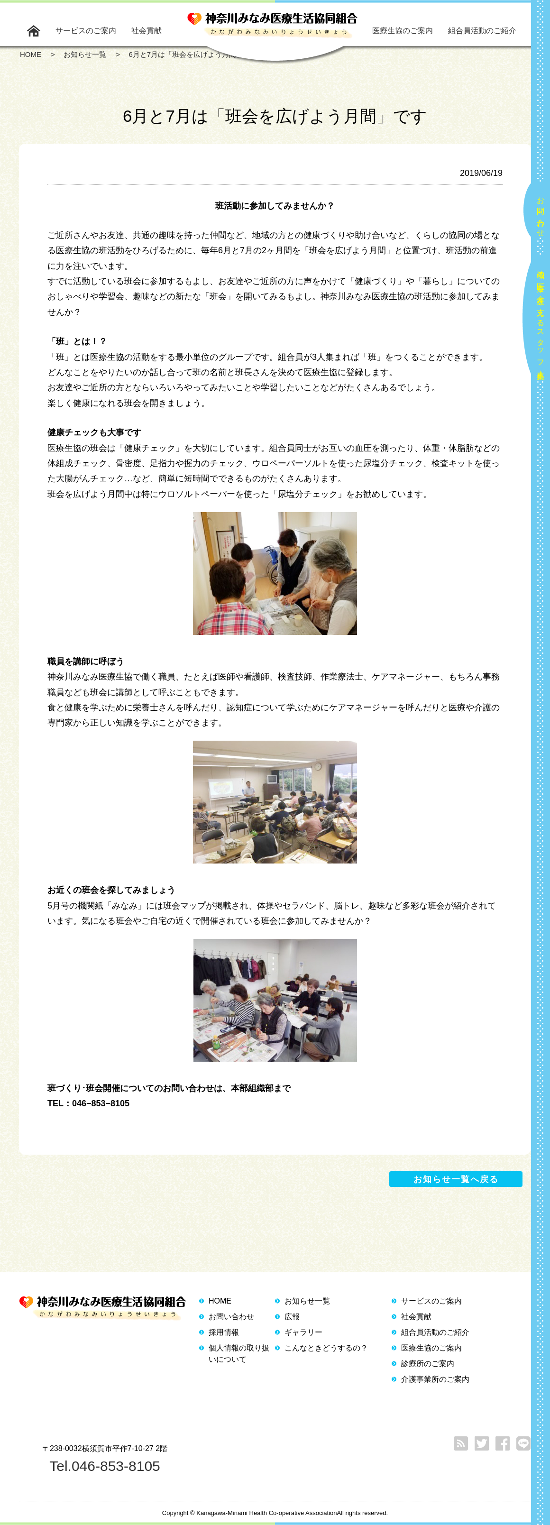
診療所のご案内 (427, 1364)
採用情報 (224, 1332)
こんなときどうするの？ (326, 1348)
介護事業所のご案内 (435, 1379)
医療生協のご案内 (402, 31)
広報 (292, 1317)
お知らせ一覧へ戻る (456, 1179)
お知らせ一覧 (307, 1301)
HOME (220, 1301)
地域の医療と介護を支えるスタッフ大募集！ (541, 320)
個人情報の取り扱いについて (239, 1353)
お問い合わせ (541, 213)
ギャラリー (303, 1332)
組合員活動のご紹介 (482, 31)
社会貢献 (146, 31)
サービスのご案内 (85, 31)
